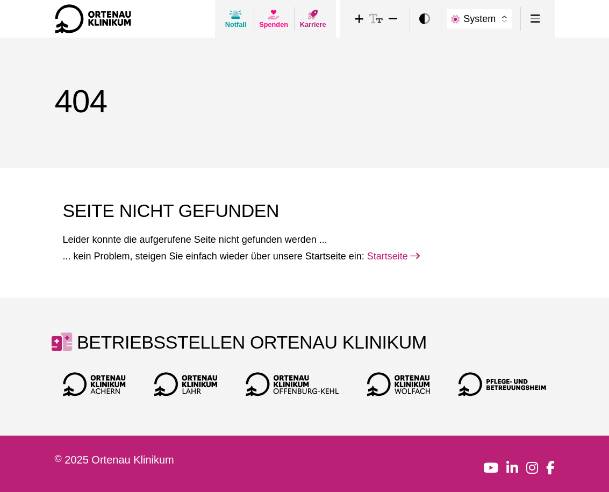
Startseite (393, 256)
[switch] (424, 19)
